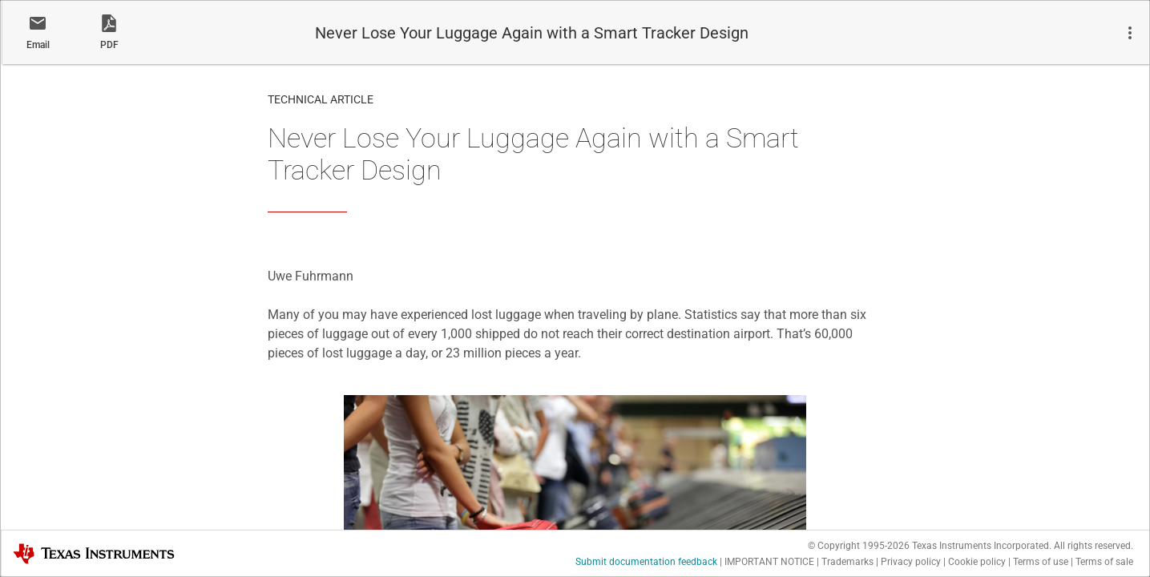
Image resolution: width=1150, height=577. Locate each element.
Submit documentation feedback (646, 561)
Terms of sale (1104, 561)
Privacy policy (911, 561)
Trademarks (847, 561)
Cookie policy (977, 561)
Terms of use (1040, 561)
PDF (109, 44)
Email (38, 44)
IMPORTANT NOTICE (769, 561)
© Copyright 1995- (859, 545)
